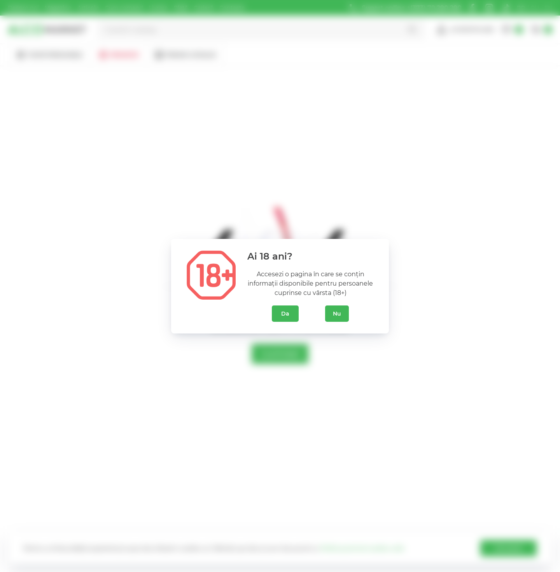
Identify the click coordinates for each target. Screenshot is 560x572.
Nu (337, 313)
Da (285, 313)
